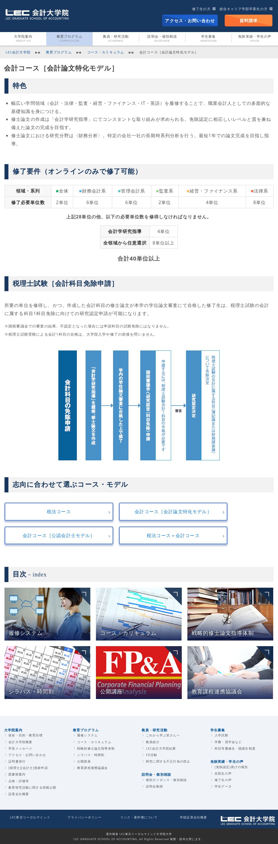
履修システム (87, 735)
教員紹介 (153, 742)
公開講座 (84, 761)
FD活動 (151, 755)
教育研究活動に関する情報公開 (32, 787)
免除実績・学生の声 (226, 761)
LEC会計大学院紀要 (161, 748)
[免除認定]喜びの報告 (231, 767)
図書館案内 (17, 774)
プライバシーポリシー (84, 817)
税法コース (59, 511)
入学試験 (221, 735)
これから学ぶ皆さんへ (163, 735)
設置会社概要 (18, 794)
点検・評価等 (18, 781)
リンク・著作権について (139, 817)
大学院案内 (23, 38)
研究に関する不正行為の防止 (168, 761)
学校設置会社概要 (193, 817)
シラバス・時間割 (90, 755)
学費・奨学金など (228, 742)
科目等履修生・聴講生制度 (235, 748)
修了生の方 (201, 8)
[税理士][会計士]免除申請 (28, 768)
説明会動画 (154, 786)
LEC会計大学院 (18, 52)
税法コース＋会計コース (173, 535)
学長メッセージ (20, 748)
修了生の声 (223, 780)
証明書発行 (17, 761)
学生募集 (208, 38)
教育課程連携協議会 (92, 768)
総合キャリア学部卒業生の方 (244, 8)
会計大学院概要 (20, 742)
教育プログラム (69, 38)
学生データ (223, 786)
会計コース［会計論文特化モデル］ (173, 511)
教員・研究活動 (116, 38)
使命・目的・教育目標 (25, 735)
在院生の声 (223, 773)
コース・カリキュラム (105, 52)
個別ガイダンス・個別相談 (166, 780)
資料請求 (249, 20)
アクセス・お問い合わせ (190, 20)
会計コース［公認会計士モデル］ (59, 535)
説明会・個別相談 (162, 38)
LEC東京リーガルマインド (30, 817)
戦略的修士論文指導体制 (96, 748)
